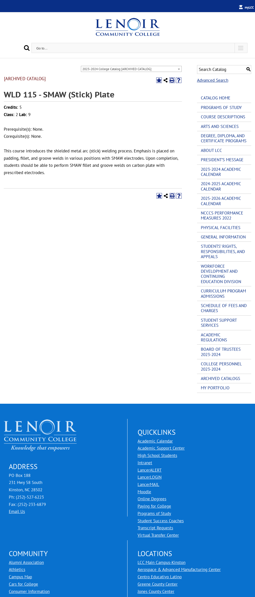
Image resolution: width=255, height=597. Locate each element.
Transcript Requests (155, 528)
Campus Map (20, 577)
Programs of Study (221, 107)
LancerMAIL (148, 484)
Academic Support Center (161, 448)
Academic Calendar (155, 441)
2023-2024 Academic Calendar (221, 172)
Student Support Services (219, 322)
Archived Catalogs (220, 378)
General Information (223, 237)
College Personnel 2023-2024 (221, 366)
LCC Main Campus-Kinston (161, 562)
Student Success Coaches (161, 521)
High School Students (157, 455)
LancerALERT (150, 470)
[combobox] (131, 69)
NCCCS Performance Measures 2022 (222, 215)
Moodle (144, 492)
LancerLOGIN (150, 477)
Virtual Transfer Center (158, 535)
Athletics (17, 569)
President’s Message (222, 159)
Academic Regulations (214, 337)
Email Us (17, 511)
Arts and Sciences (220, 126)
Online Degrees (152, 499)
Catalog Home (215, 98)
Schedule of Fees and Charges (224, 308)
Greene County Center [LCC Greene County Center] (158, 584)
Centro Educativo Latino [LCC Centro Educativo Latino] (160, 577)
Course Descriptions (223, 117)
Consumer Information (29, 591)
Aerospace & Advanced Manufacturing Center (179, 569)
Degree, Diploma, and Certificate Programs (223, 138)
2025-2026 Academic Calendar (221, 201)
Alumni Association (26, 562)
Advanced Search (212, 80)
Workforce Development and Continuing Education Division (221, 273)
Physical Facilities (220, 227)
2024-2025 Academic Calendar (221, 186)
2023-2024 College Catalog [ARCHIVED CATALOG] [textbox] (116, 69)
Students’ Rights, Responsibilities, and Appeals (223, 251)
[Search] (26, 48)
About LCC (211, 150)
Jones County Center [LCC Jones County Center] (156, 591)
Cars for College (23, 584)
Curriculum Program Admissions (223, 293)
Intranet (145, 463)
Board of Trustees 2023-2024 (221, 351)
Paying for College (154, 506)
